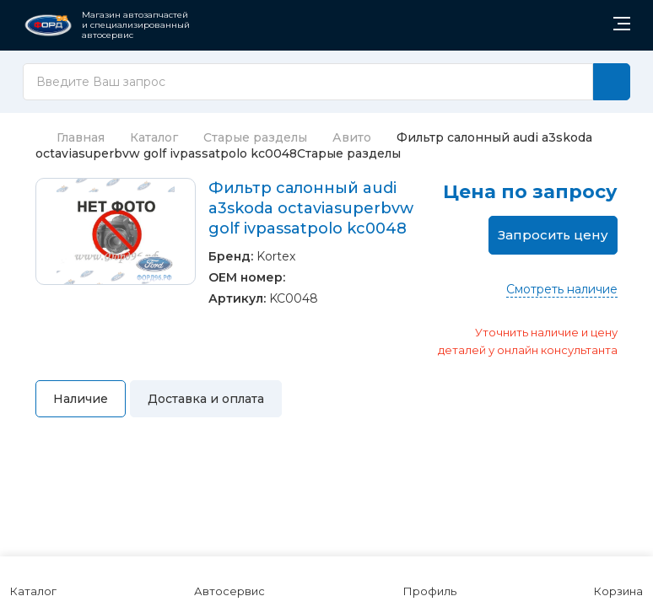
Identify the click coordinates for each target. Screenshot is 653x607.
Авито (351, 137)
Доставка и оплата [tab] (206, 398)
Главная (70, 137)
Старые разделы (255, 137)
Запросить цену (553, 235)
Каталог (154, 137)
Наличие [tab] (80, 398)
